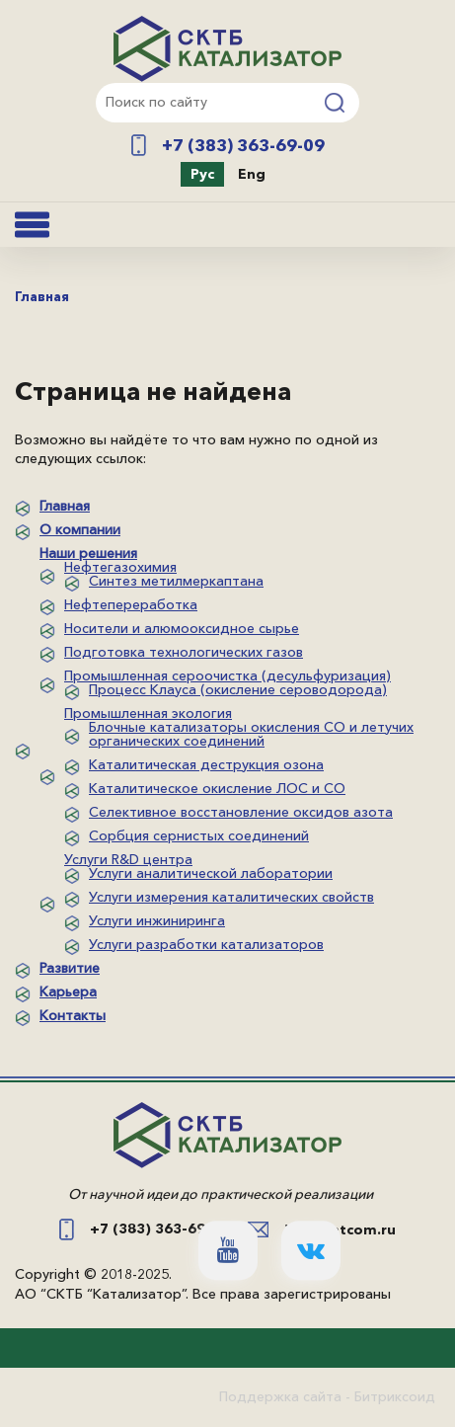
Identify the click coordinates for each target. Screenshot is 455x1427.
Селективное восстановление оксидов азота (241, 812)
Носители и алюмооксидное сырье (181, 628)
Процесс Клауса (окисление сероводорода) (238, 689)
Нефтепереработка (130, 604)
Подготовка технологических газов (183, 652)
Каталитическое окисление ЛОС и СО (217, 788)
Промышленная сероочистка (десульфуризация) (227, 675)
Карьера (68, 991)
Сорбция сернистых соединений (199, 835)
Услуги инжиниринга (157, 920)
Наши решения (88, 553)
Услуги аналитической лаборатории (211, 873)
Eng (251, 174)
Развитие (69, 968)
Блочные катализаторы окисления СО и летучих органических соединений (251, 734)
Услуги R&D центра (128, 859)
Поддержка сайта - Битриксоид (327, 1396)
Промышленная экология (148, 713)
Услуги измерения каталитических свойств (231, 897)
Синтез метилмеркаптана (176, 581)
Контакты (72, 1015)
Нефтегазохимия (120, 567)
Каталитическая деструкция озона (206, 764)
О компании (79, 529)
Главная (64, 506)
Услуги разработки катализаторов (206, 944)
